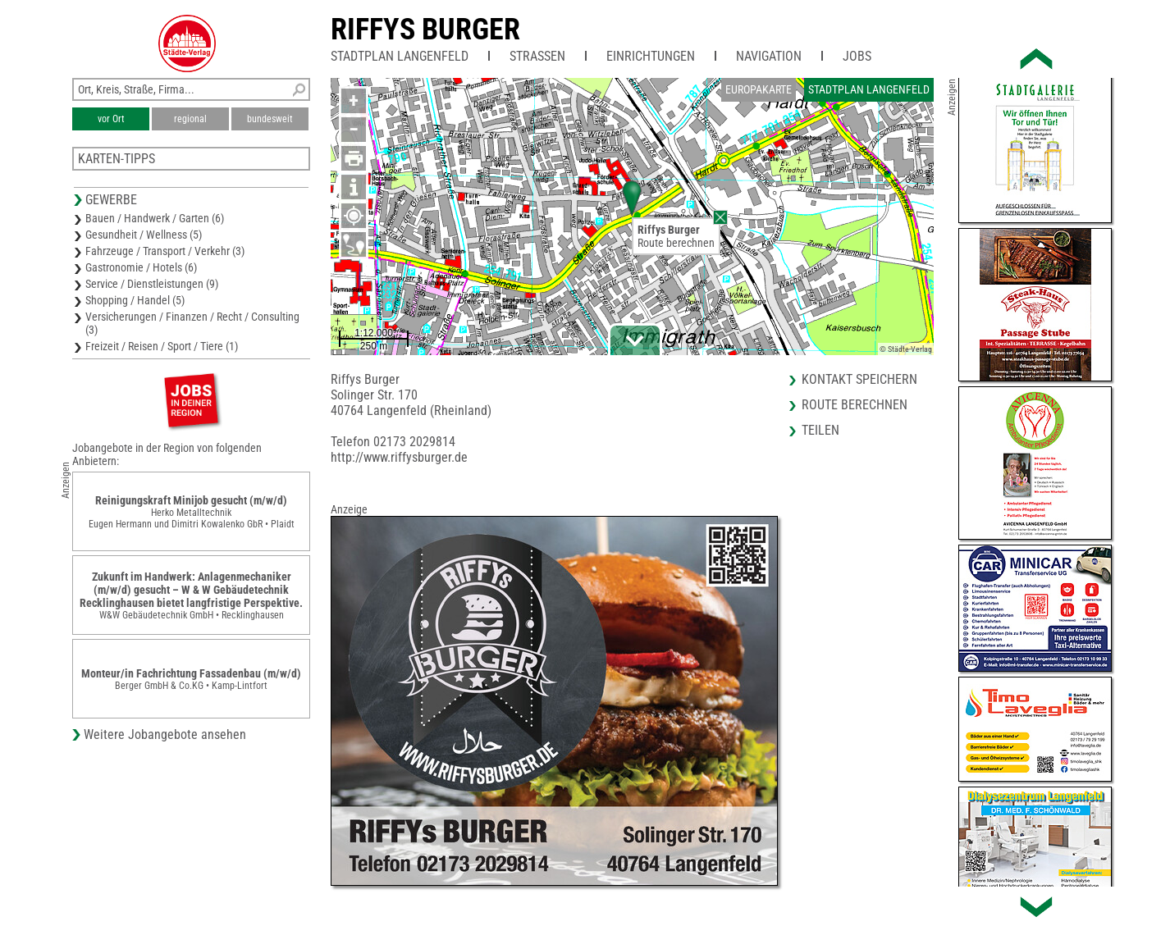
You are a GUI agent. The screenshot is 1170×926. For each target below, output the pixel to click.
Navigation (769, 56)
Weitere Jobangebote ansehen (165, 734)
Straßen (537, 56)
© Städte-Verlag (906, 349)
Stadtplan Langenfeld (399, 56)
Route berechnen (676, 242)
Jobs (857, 56)
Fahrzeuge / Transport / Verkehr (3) (165, 251)
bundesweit (270, 119)
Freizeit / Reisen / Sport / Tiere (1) (161, 346)
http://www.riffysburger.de (399, 457)
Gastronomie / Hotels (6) (141, 267)
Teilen (820, 430)
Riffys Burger (425, 29)
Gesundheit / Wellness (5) (143, 234)
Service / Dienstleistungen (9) (151, 283)
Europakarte (758, 89)
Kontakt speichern (859, 379)
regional (190, 119)
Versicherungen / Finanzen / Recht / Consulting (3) (192, 323)
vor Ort (111, 119)
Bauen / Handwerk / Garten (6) (154, 218)
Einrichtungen (650, 56)
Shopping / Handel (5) (135, 300)
